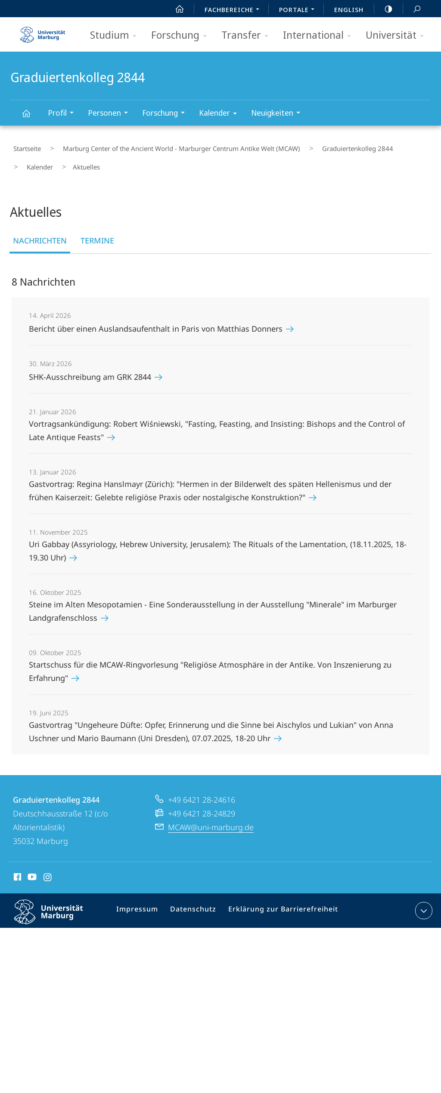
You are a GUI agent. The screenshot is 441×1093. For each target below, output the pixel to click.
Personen (111, 114)
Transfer (247, 35)
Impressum (141, 901)
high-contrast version (383, 9)
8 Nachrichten (43, 270)
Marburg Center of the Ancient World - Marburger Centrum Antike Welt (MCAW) (167, 146)
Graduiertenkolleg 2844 (31, 117)
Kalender (220, 114)
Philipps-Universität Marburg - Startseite (42, 31)
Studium (116, 35)
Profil (63, 114)
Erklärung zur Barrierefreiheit (278, 901)
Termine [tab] (97, 229)
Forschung (181, 35)
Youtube (31, 867)
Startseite (24, 146)
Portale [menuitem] (299, 10)
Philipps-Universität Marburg (56, 907)
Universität (397, 35)
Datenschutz (194, 901)
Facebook (16, 867)
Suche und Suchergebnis (412, 9)
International (320, 35)
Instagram (48, 867)
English (348, 9)
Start (174, 9)
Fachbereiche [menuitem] (234, 10)
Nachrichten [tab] (40, 229)
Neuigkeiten (278, 114)
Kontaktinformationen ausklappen (422, 899)
